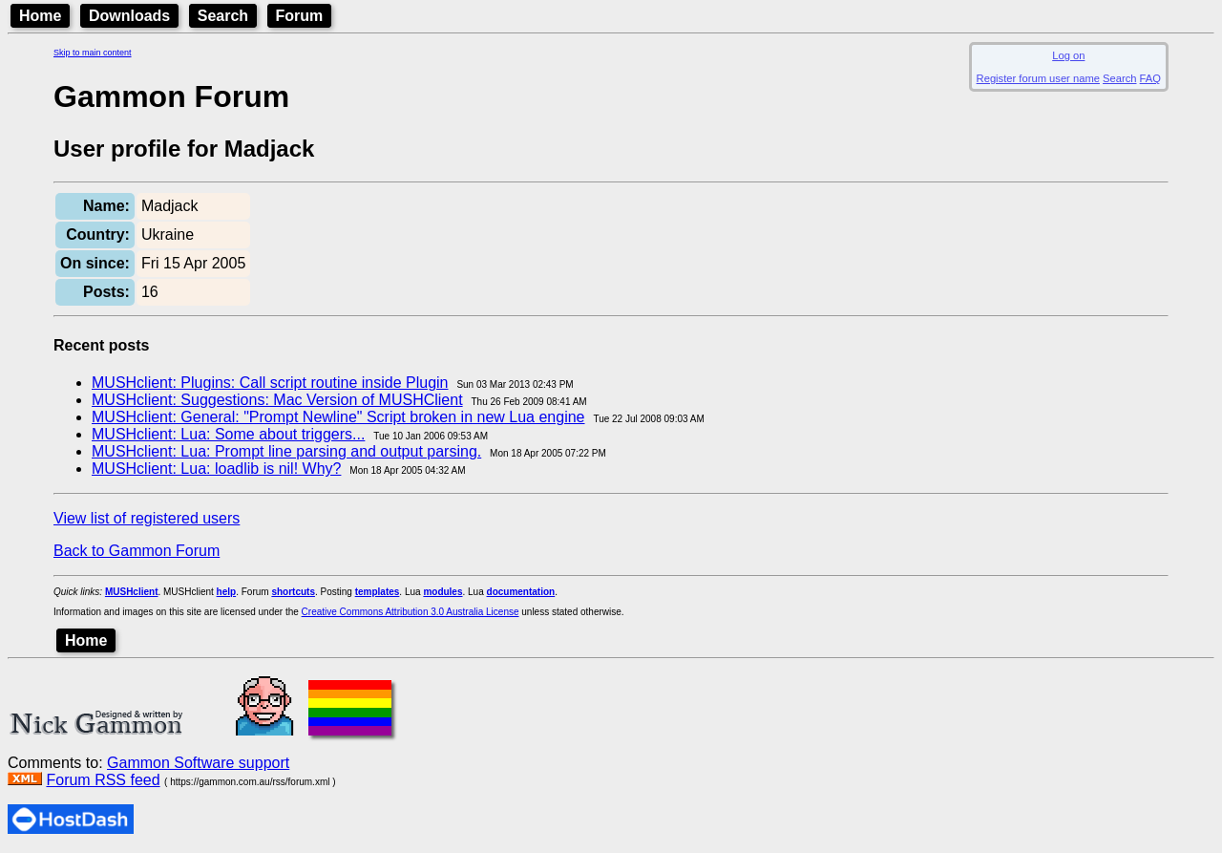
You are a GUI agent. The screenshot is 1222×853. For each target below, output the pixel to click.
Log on (1068, 55)
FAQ (1150, 78)
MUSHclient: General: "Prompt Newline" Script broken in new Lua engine (338, 417)
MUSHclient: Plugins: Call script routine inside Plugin (270, 382)
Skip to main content (92, 52)
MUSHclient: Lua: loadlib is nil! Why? (216, 468)
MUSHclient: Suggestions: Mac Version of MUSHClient (277, 400)
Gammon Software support (198, 763)
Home (40, 16)
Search (223, 16)
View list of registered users (146, 518)
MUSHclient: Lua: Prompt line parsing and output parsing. (286, 451)
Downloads (129, 16)
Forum (300, 16)
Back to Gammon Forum (136, 551)
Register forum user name (1038, 78)
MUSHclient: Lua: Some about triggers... (228, 434)
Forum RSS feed (102, 780)
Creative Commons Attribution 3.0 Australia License (410, 612)
